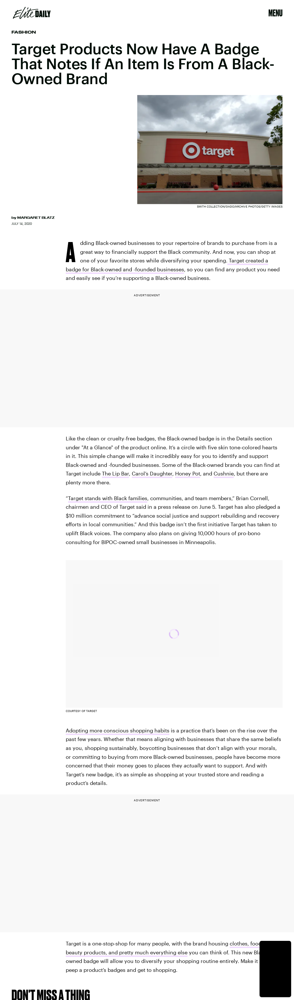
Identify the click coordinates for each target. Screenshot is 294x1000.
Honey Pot (187, 473)
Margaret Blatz (36, 217)
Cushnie (224, 473)
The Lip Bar (115, 473)
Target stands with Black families (107, 498)
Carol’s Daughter (152, 473)
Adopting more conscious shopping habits (117, 730)
